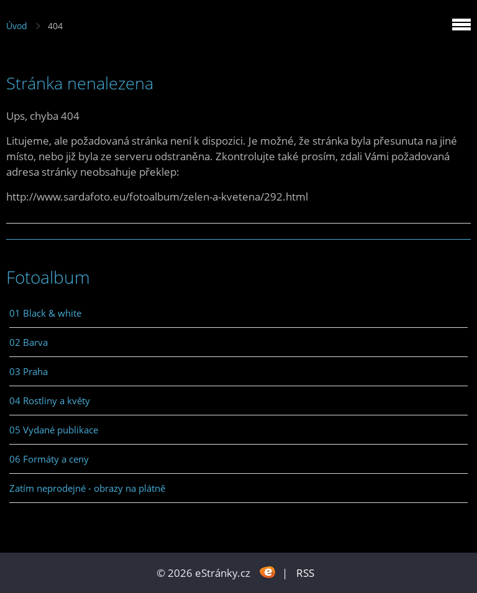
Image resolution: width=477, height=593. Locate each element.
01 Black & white (45, 313)
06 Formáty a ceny (49, 459)
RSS (305, 573)
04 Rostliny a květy (49, 400)
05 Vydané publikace (53, 429)
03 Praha (28, 371)
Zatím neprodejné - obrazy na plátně (87, 488)
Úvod (16, 26)
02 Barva (28, 342)
